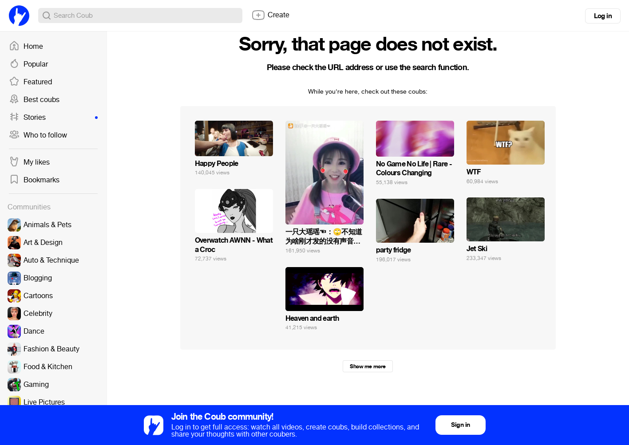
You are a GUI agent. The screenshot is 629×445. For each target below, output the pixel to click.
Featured (30, 82)
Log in (603, 16)
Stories (53, 117)
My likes (29, 162)
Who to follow (38, 135)
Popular (28, 64)
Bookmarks (34, 180)
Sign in (460, 425)
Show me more (367, 366)
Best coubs (34, 100)
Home (26, 46)
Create (270, 15)
